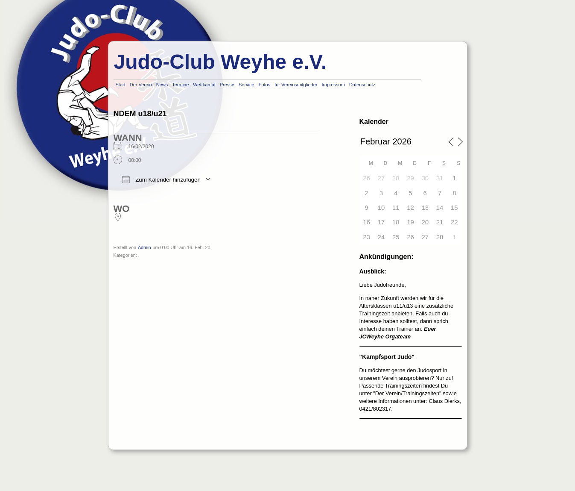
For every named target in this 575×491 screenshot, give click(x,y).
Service (246, 84)
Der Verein (141, 84)
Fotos (265, 84)
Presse (227, 84)
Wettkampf (204, 84)
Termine (180, 84)
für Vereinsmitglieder (295, 84)
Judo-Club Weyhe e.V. (220, 61)
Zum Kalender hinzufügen (161, 179)
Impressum (332, 84)
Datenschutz (362, 84)
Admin (144, 247)
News (162, 84)
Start (121, 84)
